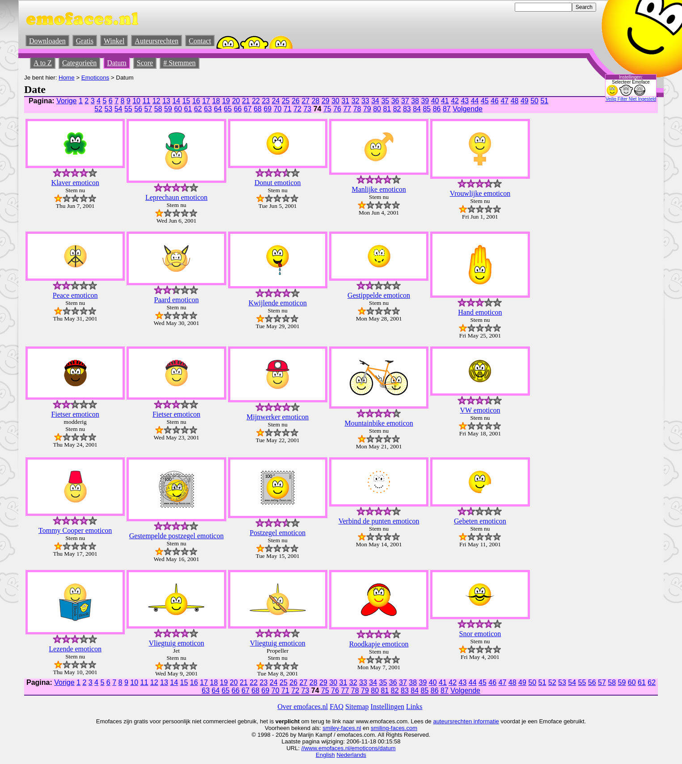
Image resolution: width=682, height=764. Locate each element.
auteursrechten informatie (466, 721)
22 (256, 101)
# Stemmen (179, 63)
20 (236, 101)
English (325, 754)
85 (427, 109)
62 (198, 109)
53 (108, 109)
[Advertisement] (579, 230)
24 (276, 101)
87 (447, 109)
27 (305, 101)
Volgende (468, 109)
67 (248, 109)
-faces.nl (350, 728)
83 (407, 109)
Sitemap (357, 706)
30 (335, 101)
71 (288, 109)
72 (297, 109)
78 (357, 109)
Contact (200, 41)
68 (258, 109)
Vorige (66, 101)
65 (228, 109)
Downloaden (47, 41)
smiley (330, 728)
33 (365, 101)
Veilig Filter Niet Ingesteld (631, 99)
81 (387, 109)
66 (238, 109)
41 (445, 101)
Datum (117, 63)
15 (186, 101)
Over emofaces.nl (302, 706)
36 (395, 101)
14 (176, 101)
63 (208, 109)
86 (437, 109)
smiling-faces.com (394, 728)
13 (166, 101)
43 (465, 101)
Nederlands (351, 754)
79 (367, 109)
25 (286, 101)
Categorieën (79, 63)
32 (356, 101)
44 (475, 101)
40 (435, 101)
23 (266, 101)
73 (307, 109)
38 (415, 101)
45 (485, 101)
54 (118, 109)
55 (128, 109)
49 (525, 101)
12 (156, 101)
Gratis (84, 41)
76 (337, 109)
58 (158, 109)
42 (455, 101)
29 (326, 101)
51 (544, 101)
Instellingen (388, 706)
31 (345, 101)
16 (196, 101)
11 (146, 101)
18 (216, 101)
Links (414, 706)
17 (206, 101)
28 (316, 101)
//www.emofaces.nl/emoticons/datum (348, 748)
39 (425, 101)
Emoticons (95, 77)
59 (168, 109)
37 (405, 101)
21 (246, 101)
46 (495, 101)
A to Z (43, 63)
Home (67, 77)
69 (267, 109)
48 (515, 101)
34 (375, 101)
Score (145, 63)
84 (417, 109)
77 (347, 109)
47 (504, 101)
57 (148, 109)
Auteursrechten (156, 41)
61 (188, 109)
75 (327, 109)
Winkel (114, 41)
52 (98, 109)
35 (385, 101)
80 (377, 109)
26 (296, 101)
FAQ (336, 706)
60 (178, 109)
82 (397, 109)
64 (218, 109)
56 (138, 109)
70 (278, 109)
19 (226, 101)
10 (136, 101)
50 (534, 101)
